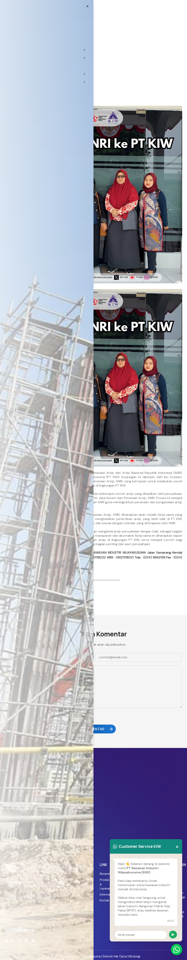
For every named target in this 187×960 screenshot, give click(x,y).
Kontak (104, 900)
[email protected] (18, 571)
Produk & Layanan (105, 884)
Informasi (105, 894)
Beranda (105, 874)
